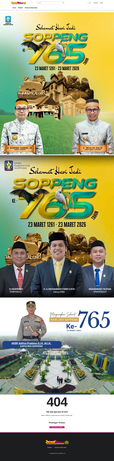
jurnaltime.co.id (61, 453)
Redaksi (20, 8)
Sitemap (95, 2)
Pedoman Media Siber (31, 8)
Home (14, 8)
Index (101, 2)
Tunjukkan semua (57, 427)
